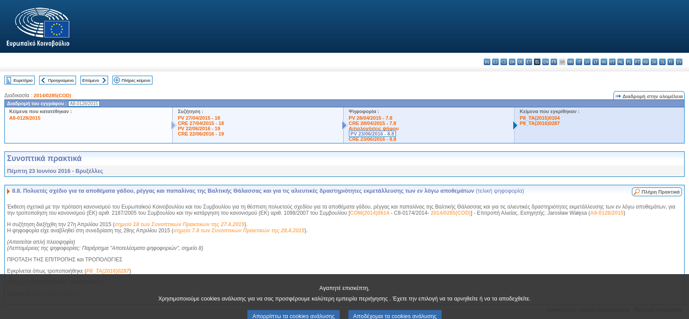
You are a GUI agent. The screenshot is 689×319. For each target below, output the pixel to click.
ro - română (645, 62)
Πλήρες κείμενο (136, 80)
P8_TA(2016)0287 (540, 123)
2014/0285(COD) (52, 95)
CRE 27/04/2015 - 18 (201, 123)
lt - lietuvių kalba (595, 62)
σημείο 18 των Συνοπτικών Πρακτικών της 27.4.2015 (179, 224)
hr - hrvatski (570, 62)
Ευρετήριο (23, 80)
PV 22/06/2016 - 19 (199, 128)
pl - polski (629, 62)
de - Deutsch (520, 62)
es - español (495, 62)
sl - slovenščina (662, 62)
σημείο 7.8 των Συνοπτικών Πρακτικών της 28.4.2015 (239, 230)
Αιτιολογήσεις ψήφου (374, 128)
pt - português (637, 62)
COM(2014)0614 (369, 213)
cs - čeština (503, 62)
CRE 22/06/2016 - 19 (201, 133)
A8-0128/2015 (24, 118)
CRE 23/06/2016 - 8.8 (372, 139)
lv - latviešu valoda (587, 62)
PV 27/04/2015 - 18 (199, 118)
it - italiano (579, 62)
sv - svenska (679, 62)
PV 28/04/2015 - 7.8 (371, 118)
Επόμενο (90, 80)
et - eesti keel (529, 62)
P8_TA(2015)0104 (540, 118)
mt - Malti (612, 62)
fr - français (554, 62)
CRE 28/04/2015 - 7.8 (372, 123)
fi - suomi (670, 62)
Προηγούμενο (60, 80)
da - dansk (512, 62)
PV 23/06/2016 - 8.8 (373, 133)
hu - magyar (604, 62)
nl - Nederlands (620, 62)
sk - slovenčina (654, 62)
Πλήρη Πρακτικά (661, 191)
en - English (545, 62)
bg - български (487, 62)
